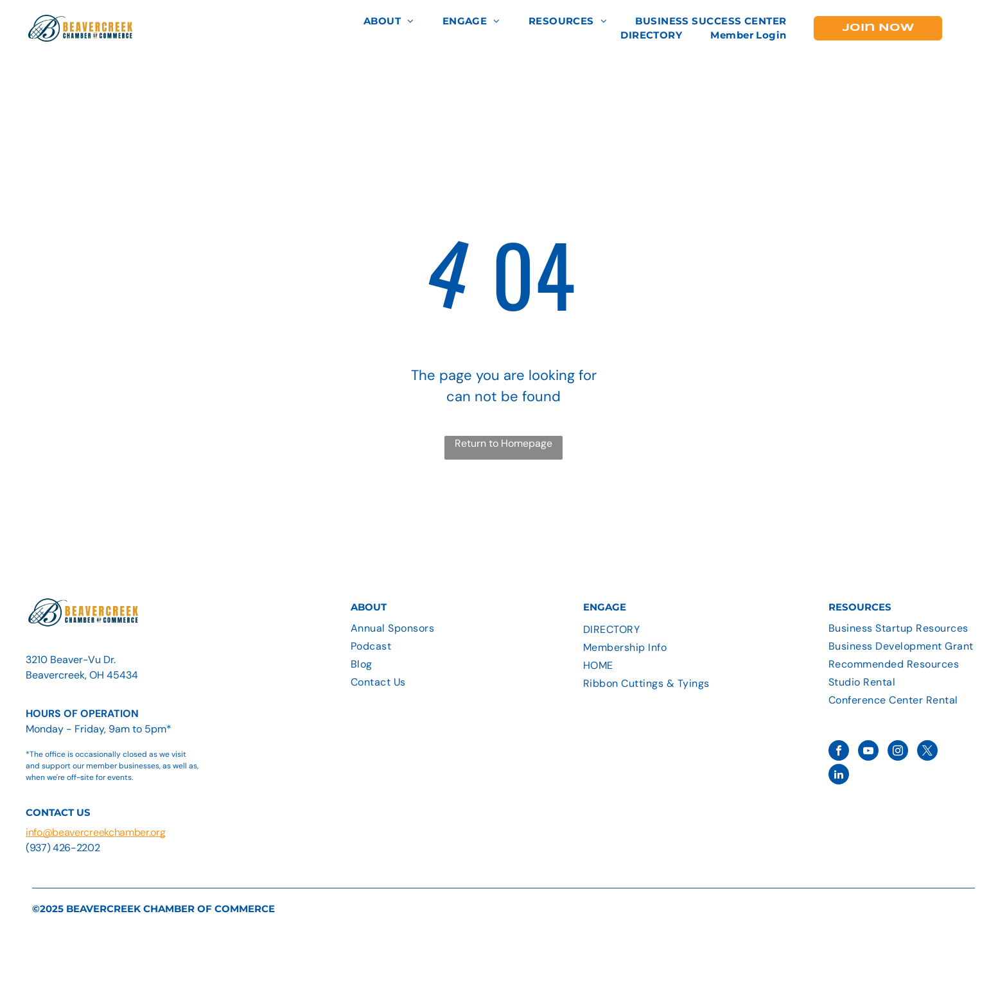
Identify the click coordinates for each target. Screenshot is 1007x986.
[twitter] (927, 752)
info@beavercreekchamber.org (95, 832)
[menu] (978, 28)
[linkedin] (838, 776)
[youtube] (868, 752)
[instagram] (898, 752)
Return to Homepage (503, 443)
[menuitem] (388, 21)
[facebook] (838, 752)
